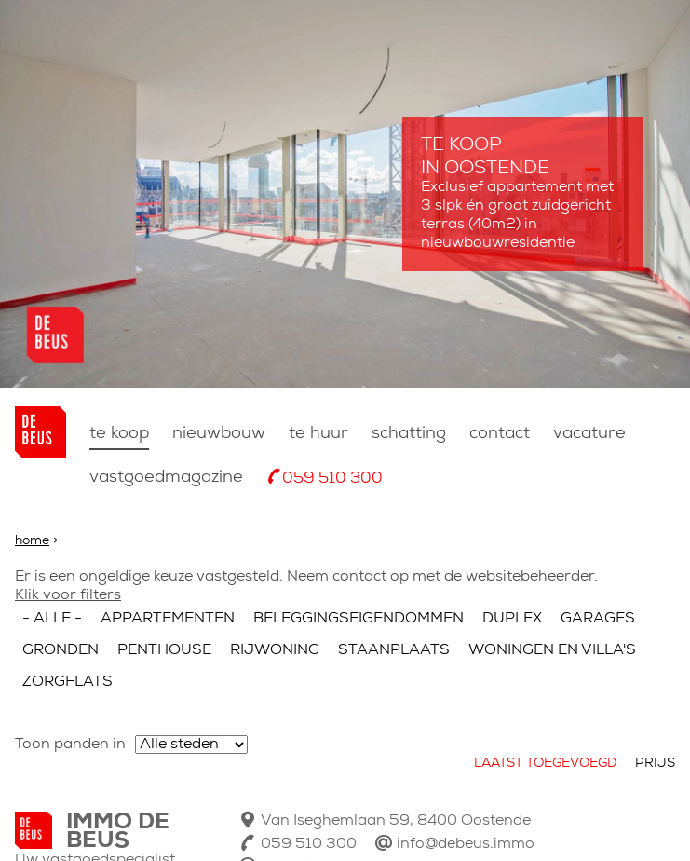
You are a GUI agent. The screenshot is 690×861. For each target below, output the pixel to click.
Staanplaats (394, 650)
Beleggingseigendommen (358, 618)
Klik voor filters (68, 595)
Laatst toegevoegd (545, 764)
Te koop (119, 434)
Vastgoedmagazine (166, 477)
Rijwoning (274, 650)
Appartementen (168, 618)
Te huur (318, 434)
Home (32, 541)
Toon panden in (70, 744)
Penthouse (164, 650)
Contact (499, 434)
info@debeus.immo (465, 844)
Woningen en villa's (552, 650)
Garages (598, 618)
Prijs (655, 764)
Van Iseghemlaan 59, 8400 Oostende (396, 820)
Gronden (60, 650)
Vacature (589, 434)
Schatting (409, 434)
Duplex (512, 618)
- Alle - (52, 618)
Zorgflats (67, 682)
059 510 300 (332, 478)
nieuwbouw (218, 434)
